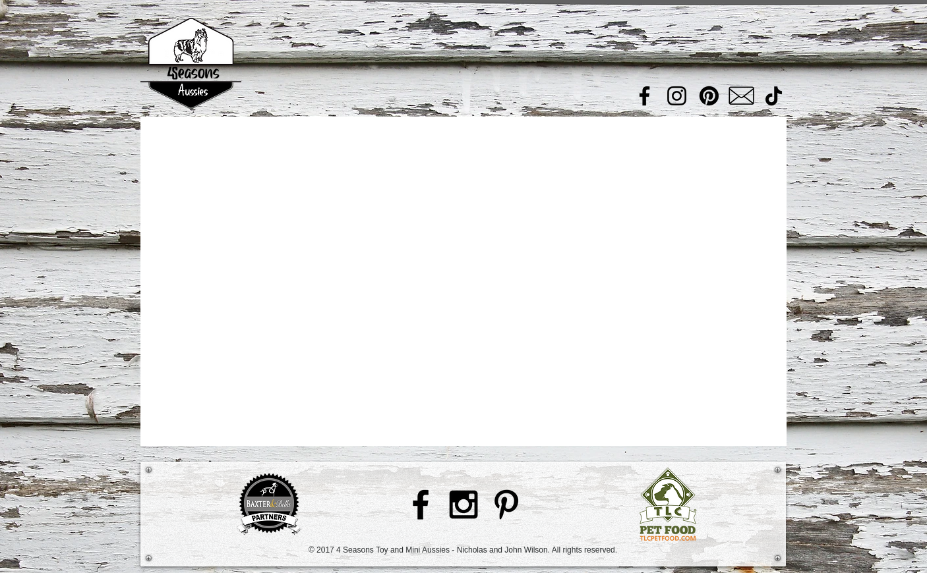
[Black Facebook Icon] (420, 504)
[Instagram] (677, 96)
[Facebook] (644, 96)
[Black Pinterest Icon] (506, 504)
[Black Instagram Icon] (463, 504)
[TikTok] (774, 96)
